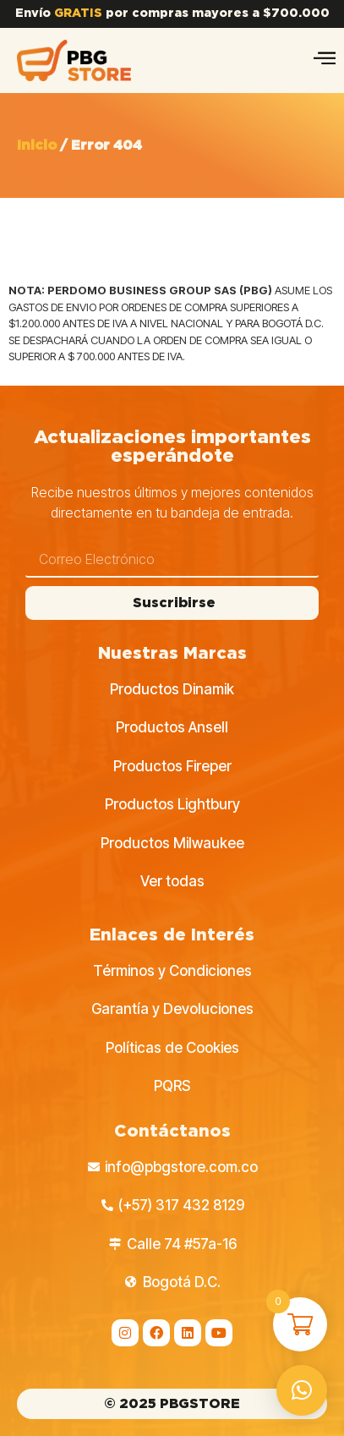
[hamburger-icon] (325, 60)
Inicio (37, 145)
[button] (301, 1390)
